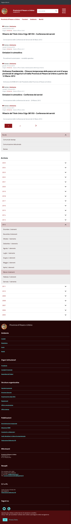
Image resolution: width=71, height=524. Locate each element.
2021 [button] (4, 182)
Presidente (4, 366)
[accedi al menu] (64, 11)
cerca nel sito (41, 11)
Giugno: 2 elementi (9, 258)
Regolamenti (4, 401)
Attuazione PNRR (5, 428)
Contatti (3, 339)
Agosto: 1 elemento (9, 248)
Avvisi (2, 347)
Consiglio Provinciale (6, 370)
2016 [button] (4, 206)
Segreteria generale (6, 388)
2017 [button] (4, 201)
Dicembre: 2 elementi (10, 229)
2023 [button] (4, 172)
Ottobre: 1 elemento (9, 239)
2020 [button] (4, 186)
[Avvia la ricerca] (56, 11)
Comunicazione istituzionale (12, 144)
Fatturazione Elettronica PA (8, 440)
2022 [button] (4, 177)
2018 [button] (4, 196)
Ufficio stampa (5, 409)
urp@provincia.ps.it (13, 474)
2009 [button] (4, 296)
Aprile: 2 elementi (8, 267)
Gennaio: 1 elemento (9, 282)
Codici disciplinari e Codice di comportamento (13, 436)
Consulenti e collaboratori (8, 432)
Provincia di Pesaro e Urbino (23, 10)
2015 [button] (4, 210)
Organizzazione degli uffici (8, 397)
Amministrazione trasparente (9, 424)
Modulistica (4, 343)
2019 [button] (4, 191)
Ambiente (33, 19)
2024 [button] (4, 167)
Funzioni (25, 19)
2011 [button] (4, 286)
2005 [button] (4, 315)
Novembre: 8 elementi (10, 234)
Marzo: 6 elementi (9, 272)
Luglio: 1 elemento (9, 253)
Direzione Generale (6, 392)
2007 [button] (4, 305)
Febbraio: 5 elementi (9, 277)
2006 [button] (4, 310)
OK (5, 520)
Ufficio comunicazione (7, 405)
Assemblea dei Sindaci (7, 374)
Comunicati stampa (9, 140)
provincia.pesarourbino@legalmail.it (14, 476)
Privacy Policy (13, 519)
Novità (41, 19)
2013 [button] (4, 220)
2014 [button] (4, 215)
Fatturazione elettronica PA (8, 492)
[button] (65, 135)
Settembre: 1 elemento (10, 243)
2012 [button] (4, 224)
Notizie (5, 149)
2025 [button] (4, 163)
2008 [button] (4, 300)
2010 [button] (4, 291)
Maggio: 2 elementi (9, 263)
